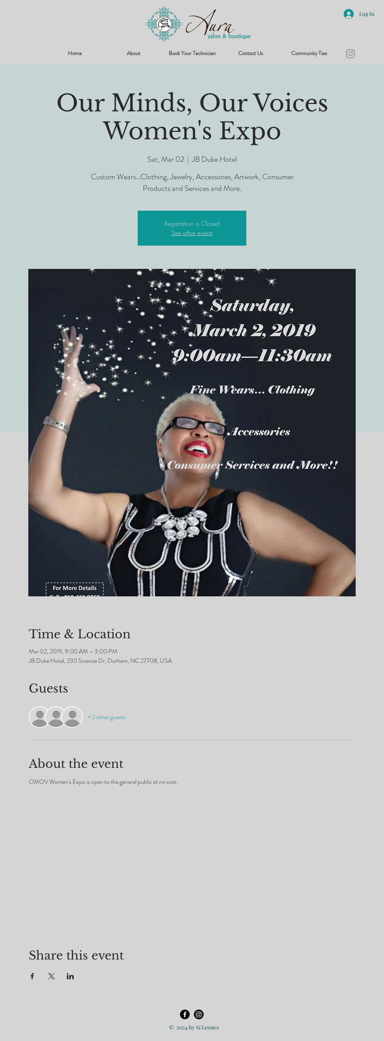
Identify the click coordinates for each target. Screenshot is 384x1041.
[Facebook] (185, 1014)
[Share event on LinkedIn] (70, 976)
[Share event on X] (51, 976)
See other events (192, 233)
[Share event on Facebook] (32, 976)
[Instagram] (350, 54)
